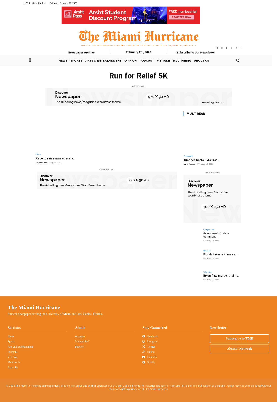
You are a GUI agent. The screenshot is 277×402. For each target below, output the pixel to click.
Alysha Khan (41, 162)
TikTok (148, 351)
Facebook (150, 336)
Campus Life (208, 230)
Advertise (80, 336)
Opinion (12, 351)
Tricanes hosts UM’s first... (201, 160)
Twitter (148, 346)
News (38, 154)
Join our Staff (82, 341)
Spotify (148, 362)
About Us (13, 367)
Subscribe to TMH (239, 338)
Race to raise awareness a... (56, 158)
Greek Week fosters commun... (215, 235)
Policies (79, 346)
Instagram (150, 341)
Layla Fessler (189, 164)
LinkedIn (149, 357)
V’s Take (12, 357)
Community (189, 156)
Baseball (207, 251)
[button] (237, 60)
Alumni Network (239, 348)
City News (207, 272)
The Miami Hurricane (34, 307)
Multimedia (14, 362)
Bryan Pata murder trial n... (220, 275)
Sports (11, 341)
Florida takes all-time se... (219, 254)
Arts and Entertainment (20, 346)
